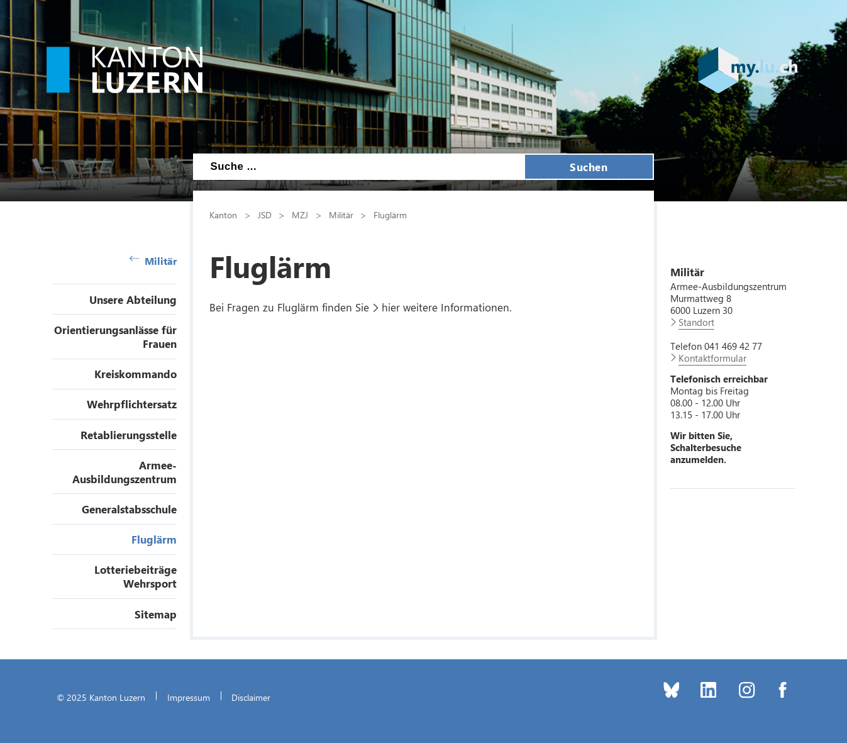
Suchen (588, 167)
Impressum (188, 697)
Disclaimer (250, 697)
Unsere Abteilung (133, 299)
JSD (265, 214)
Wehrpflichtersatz (132, 404)
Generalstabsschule (129, 509)
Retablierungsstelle (128, 435)
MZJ (300, 214)
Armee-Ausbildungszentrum (124, 472)
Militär (153, 260)
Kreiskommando (135, 374)
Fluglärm (154, 539)
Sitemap (156, 614)
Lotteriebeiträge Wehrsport (135, 576)
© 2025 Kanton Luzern (101, 697)
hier (391, 307)
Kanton (223, 214)
